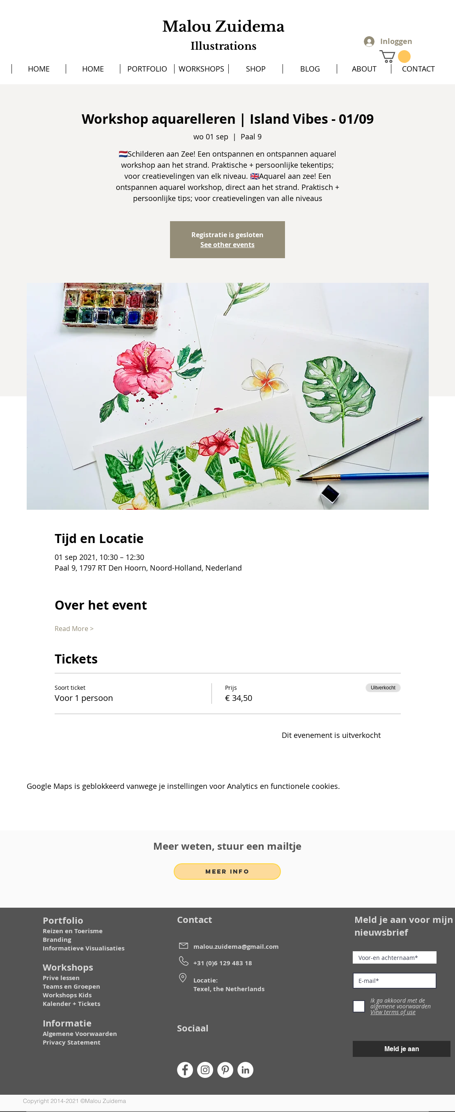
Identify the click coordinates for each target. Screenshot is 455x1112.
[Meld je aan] (401, 1049)
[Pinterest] (225, 1070)
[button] (395, 56)
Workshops (60, 995)
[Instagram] (205, 1070)
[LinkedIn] (245, 1070)
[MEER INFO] (227, 871)
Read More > (74, 628)
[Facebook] (185, 1070)
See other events (227, 244)
